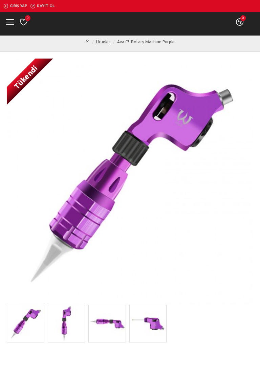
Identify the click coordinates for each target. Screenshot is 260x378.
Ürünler (103, 42)
